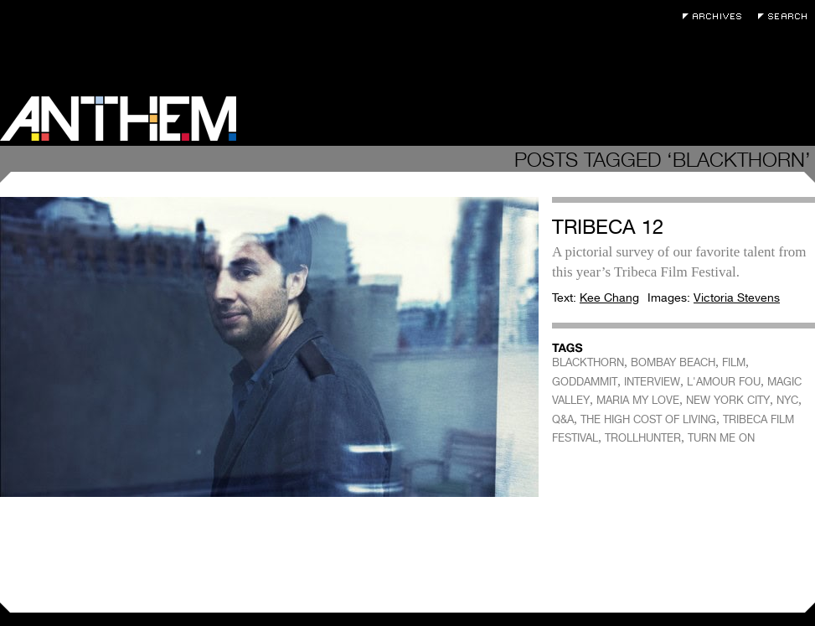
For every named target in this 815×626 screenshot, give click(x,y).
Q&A (563, 419)
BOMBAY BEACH (673, 362)
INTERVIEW (652, 381)
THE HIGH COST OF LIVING (648, 419)
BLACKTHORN (588, 362)
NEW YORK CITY (728, 400)
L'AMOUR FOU (724, 381)
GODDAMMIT (584, 381)
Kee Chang (609, 297)
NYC (787, 400)
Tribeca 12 (607, 227)
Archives (716, 16)
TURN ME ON (721, 438)
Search (786, 16)
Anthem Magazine (118, 118)
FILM (733, 362)
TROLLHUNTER (643, 438)
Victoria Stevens (737, 297)
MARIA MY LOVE (637, 400)
